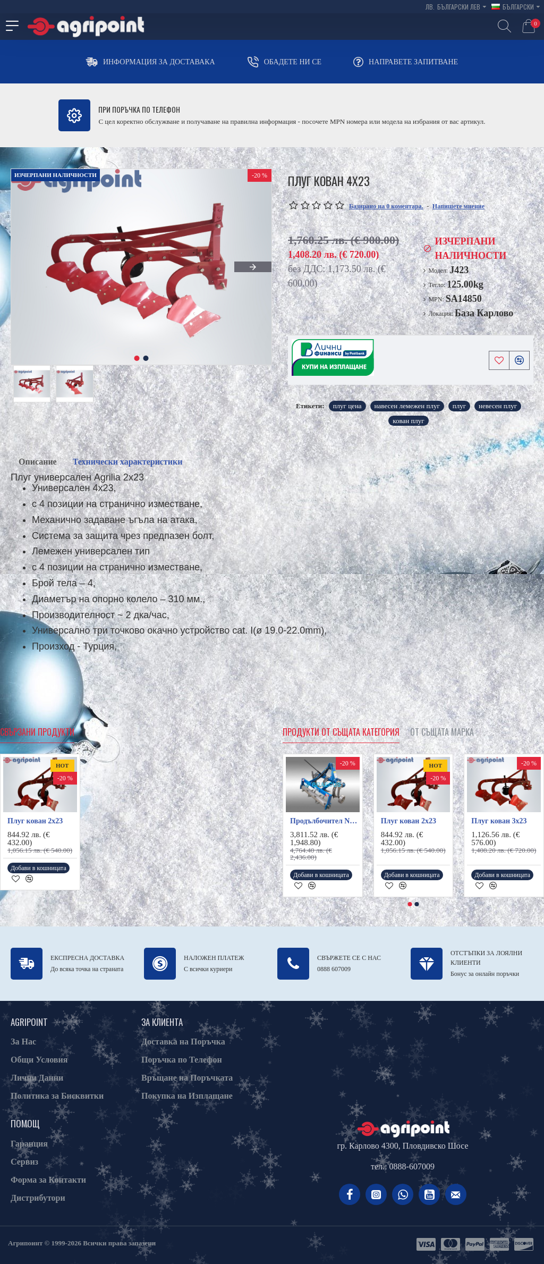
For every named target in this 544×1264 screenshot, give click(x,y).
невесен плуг (498, 406)
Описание (38, 461)
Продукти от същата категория (341, 732)
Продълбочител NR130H (325, 821)
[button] (252, 267)
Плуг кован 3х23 (498, 821)
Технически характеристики (128, 461)
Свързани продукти (37, 732)
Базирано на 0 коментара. (386, 206)
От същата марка (442, 732)
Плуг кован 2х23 (35, 821)
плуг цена (347, 406)
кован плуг (408, 421)
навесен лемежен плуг (407, 406)
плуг (459, 406)
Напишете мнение (458, 206)
